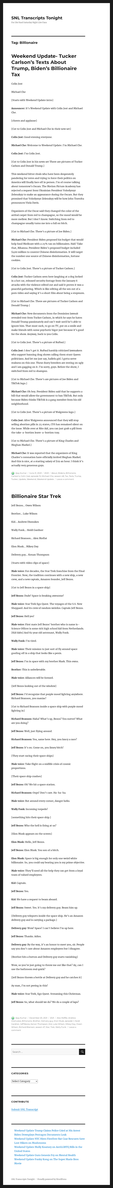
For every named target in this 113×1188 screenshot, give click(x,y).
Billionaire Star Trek (36, 496)
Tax (66, 476)
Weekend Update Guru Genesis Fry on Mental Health (45, 1155)
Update (22, 479)
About (54, 473)
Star (48, 1027)
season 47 (40, 1027)
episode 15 (36, 476)
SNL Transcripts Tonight (36, 17)
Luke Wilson (59, 1024)
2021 (52, 1018)
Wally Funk (60, 1027)
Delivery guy (47, 1021)
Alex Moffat (62, 1018)
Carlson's (15, 476)
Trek (52, 1027)
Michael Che (48, 476)
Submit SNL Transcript (24, 1109)
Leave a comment (65, 479)
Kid (50, 1024)
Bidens (61, 473)
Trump (78, 476)
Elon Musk (59, 1021)
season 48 (59, 476)
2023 (46, 473)
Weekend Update (45, 479)
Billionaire (71, 473)
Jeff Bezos (25, 1024)
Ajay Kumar (21, 473)
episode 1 (69, 1021)
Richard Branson (27, 1027)
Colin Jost (25, 476)
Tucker (14, 479)
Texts (71, 476)
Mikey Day (70, 1024)
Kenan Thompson (39, 1024)
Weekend (31, 479)
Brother (36, 1021)
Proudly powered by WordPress (52, 1179)
